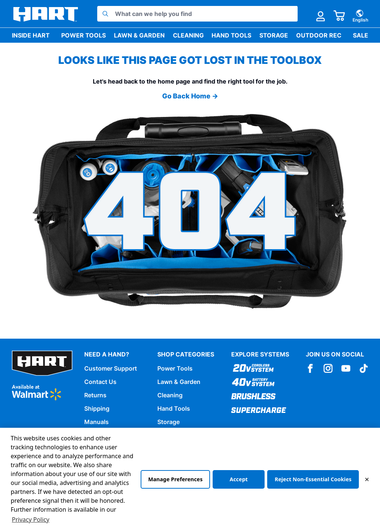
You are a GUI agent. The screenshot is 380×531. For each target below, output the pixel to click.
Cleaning (188, 35)
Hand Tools (231, 35)
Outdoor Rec (318, 35)
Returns (95, 395)
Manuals (96, 422)
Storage (273, 35)
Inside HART (31, 35)
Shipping (96, 408)
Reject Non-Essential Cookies (313, 479)
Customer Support (110, 368)
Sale (360, 35)
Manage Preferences (175, 479)
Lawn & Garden (139, 35)
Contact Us (100, 381)
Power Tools (83, 35)
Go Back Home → (190, 96)
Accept (239, 479)
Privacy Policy (30, 519)
